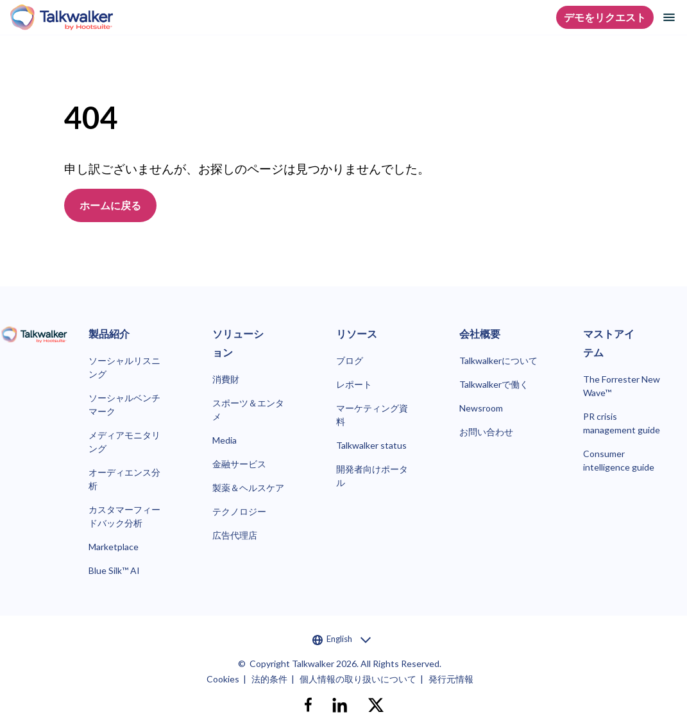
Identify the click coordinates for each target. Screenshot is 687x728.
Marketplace (114, 546)
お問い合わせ (486, 431)
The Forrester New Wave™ (621, 386)
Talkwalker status (371, 445)
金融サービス (239, 463)
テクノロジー (239, 511)
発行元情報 (450, 678)
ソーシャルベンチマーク (124, 404)
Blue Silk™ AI (114, 570)
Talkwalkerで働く (494, 384)
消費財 (225, 379)
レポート (354, 384)
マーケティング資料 (372, 415)
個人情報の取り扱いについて (358, 678)
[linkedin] (340, 705)
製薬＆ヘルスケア (248, 487)
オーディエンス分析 (124, 479)
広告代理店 (234, 535)
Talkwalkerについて (498, 360)
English (341, 639)
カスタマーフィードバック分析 (124, 516)
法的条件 (269, 678)
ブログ (349, 360)
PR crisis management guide (621, 423)
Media (224, 440)
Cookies (223, 678)
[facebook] (308, 705)
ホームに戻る (110, 205)
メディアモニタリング (124, 441)
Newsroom (481, 408)
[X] (376, 705)
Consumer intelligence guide (618, 460)
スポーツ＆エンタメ (248, 409)
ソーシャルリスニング (124, 367)
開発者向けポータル (372, 476)
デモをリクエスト (605, 17)
